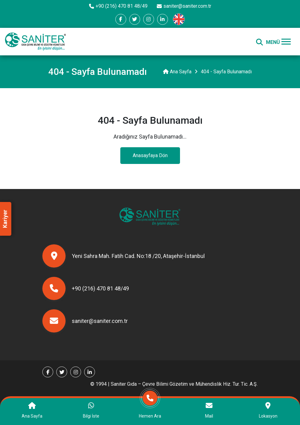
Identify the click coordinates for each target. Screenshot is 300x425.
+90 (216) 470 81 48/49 (118, 6)
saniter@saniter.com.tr (184, 6)
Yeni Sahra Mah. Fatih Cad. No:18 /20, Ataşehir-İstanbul (123, 256)
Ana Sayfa (177, 72)
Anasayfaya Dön (150, 155)
